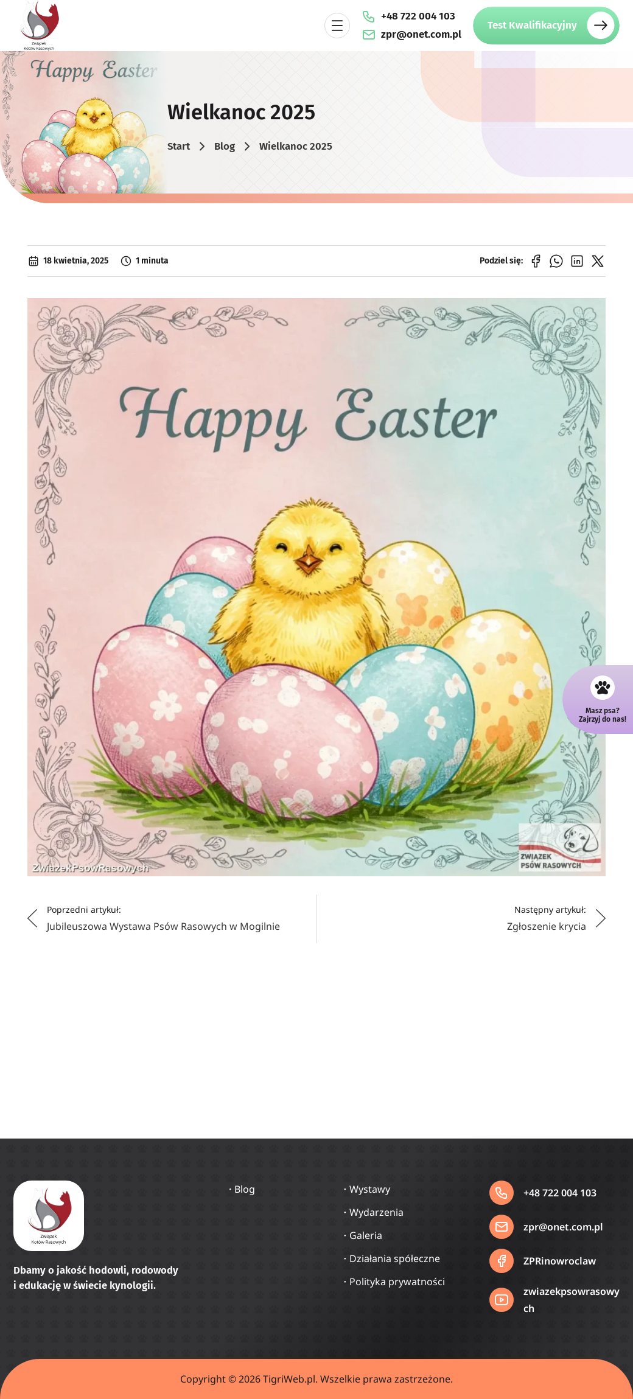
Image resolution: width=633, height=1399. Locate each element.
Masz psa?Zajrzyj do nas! (602, 715)
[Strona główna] (39, 25)
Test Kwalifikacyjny (532, 25)
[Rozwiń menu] (337, 25)
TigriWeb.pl (289, 1379)
